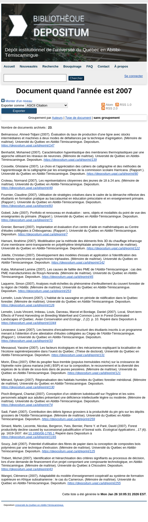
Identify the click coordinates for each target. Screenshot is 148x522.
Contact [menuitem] (104, 66)
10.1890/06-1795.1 (41, 433)
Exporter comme (12, 105)
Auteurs (57, 118)
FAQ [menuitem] (89, 66)
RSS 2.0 (109, 108)
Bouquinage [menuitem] (72, 66)
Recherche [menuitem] (50, 66)
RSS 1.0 (123, 105)
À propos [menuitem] (121, 66)
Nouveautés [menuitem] (29, 66)
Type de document (78, 118)
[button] (19, 111)
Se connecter (133, 76)
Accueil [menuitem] (9, 66)
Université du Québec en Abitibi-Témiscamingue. (39, 505)
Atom (106, 105)
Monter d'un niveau (16, 101)
